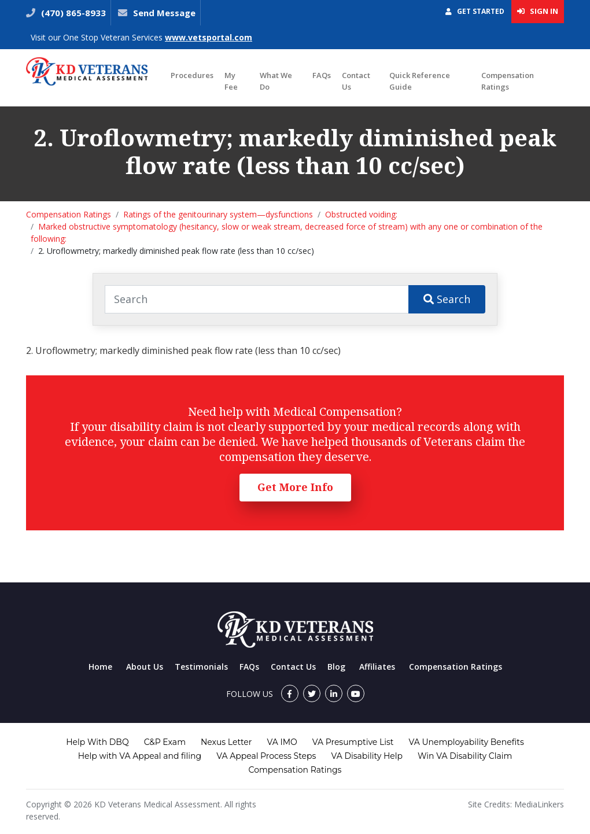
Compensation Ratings (507, 81)
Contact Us (356, 81)
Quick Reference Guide (419, 81)
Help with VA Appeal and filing (139, 756)
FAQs (321, 75)
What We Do (276, 81)
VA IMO (282, 742)
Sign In (537, 11)
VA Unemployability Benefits (465, 742)
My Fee (231, 81)
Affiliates (377, 666)
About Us (144, 666)
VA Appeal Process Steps (266, 756)
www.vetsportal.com (208, 37)
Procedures (192, 75)
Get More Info (295, 487)
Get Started (474, 11)
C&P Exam (165, 742)
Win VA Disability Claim (465, 756)
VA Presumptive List (353, 742)
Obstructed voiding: (361, 214)
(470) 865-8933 (72, 13)
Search (446, 299)
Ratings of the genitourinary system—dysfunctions (218, 214)
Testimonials (201, 666)
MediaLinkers (539, 804)
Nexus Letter (226, 742)
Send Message (164, 13)
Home (100, 666)
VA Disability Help (367, 756)
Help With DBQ (97, 742)
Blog (336, 666)
